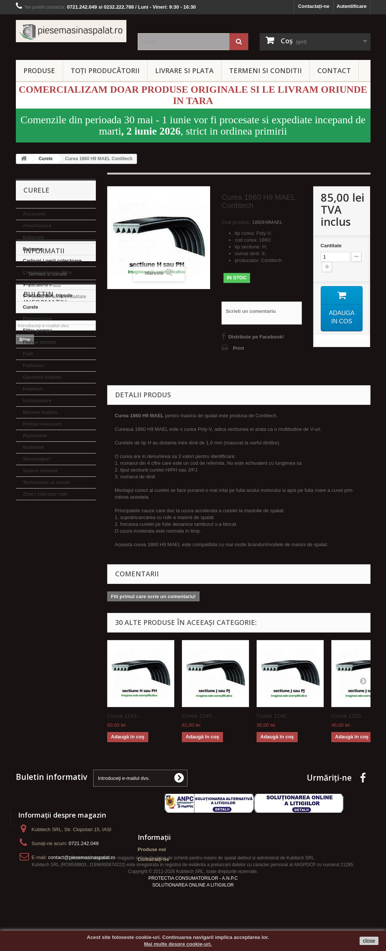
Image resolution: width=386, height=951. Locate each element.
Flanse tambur (40, 342)
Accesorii (34, 214)
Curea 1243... (124, 715)
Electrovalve (37, 319)
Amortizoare (37, 225)
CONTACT (334, 70)
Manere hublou (40, 412)
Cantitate (331, 245)
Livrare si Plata (44, 554)
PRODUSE (39, 70)
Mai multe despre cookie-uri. (178, 944)
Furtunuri (34, 365)
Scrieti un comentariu (251, 311)
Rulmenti (33, 447)
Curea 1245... (199, 715)
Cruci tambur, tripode (47, 295)
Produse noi (152, 849)
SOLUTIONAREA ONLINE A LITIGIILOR (193, 906)
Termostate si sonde (46, 482)
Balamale (34, 237)
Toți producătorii (105, 70)
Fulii (28, 354)
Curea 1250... (348, 715)
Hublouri (33, 389)
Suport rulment (40, 470)
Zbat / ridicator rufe (45, 494)
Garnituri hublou (42, 377)
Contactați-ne (313, 6)
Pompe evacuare (42, 424)
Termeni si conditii (47, 543)
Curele (30, 307)
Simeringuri (36, 459)
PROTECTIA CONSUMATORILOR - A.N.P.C (193, 899)
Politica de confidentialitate (57, 565)
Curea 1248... (274, 715)
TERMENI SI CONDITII (265, 70)
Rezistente (35, 435)
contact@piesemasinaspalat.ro (81, 857)
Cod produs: (236, 222)
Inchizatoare (37, 400)
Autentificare (351, 6)
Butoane (33, 249)
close (369, 941)
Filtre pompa (37, 330)
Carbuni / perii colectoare (52, 260)
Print (238, 348)
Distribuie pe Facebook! (256, 337)
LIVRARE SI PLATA (184, 70)
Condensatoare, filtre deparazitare (47, 278)
